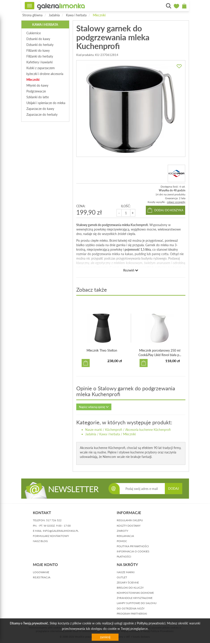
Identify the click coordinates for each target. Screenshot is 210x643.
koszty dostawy (128, 525)
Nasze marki (93, 430)
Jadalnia (54, 15)
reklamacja (125, 536)
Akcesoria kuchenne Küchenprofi (148, 430)
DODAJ (173, 488)
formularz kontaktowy (51, 536)
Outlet (122, 577)
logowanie (41, 572)
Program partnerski (132, 613)
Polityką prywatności (151, 623)
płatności (124, 556)
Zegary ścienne (128, 582)
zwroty (122, 530)
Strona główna (32, 15)
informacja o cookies (133, 551)
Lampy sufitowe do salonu (137, 603)
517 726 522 (54, 520)
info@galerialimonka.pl (60, 530)
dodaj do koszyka (168, 210)
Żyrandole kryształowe (135, 598)
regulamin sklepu (130, 520)
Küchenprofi (113, 430)
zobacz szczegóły (176, 202)
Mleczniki (99, 15)
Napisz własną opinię (94, 407)
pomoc (122, 541)
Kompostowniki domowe (135, 592)
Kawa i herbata (76, 15)
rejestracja (41, 577)
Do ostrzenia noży (130, 608)
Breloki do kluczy (130, 587)
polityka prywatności (133, 546)
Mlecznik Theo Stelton (102, 350)
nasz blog (40, 541)
